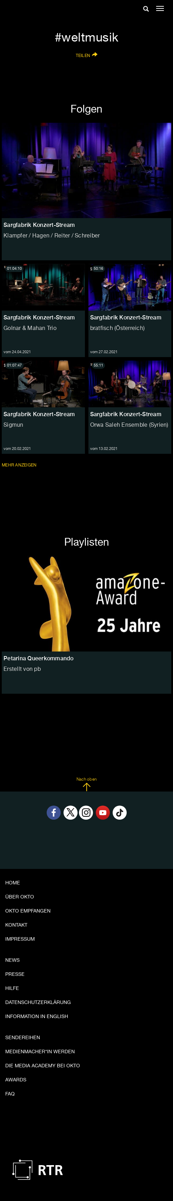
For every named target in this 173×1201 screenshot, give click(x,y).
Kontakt (16, 925)
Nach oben (86, 784)
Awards (15, 1080)
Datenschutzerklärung (38, 1002)
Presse (15, 974)
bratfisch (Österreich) (117, 328)
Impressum (20, 939)
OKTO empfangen (28, 911)
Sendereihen (22, 1037)
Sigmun (14, 425)
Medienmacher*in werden (40, 1051)
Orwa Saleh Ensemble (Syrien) (129, 425)
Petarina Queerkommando (39, 658)
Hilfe (12, 988)
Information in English (36, 1016)
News (12, 960)
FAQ (10, 1094)
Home (12, 883)
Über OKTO (19, 897)
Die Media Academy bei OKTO (42, 1065)
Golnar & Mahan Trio (30, 328)
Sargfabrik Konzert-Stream (39, 317)
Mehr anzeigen (20, 465)
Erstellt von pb (22, 669)
